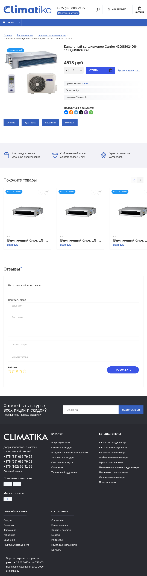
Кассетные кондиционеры (113, 447)
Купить (100, 70)
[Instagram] (8, 499)
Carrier (85, 83)
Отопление (57, 467)
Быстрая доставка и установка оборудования (22, 155)
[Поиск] (98, 9)
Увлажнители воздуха (62, 457)
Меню (8, 22)
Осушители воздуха (61, 447)
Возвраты (9, 525)
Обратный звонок (68, 13)
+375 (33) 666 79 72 (71, 8)
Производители (59, 525)
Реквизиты (57, 540)
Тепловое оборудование (64, 472)
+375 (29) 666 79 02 (18, 461)
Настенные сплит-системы (113, 472)
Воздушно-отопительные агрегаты (69, 452)
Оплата (11, 122)
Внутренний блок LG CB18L (28, 240)
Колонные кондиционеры (112, 452)
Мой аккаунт (117, 9)
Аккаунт (8, 520)
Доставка (30, 122)
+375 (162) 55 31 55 (18, 466)
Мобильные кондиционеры (113, 457)
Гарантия (50, 122)
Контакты (56, 549)
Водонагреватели (60, 442)
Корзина (139, 10)
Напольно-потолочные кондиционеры (119, 467)
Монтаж (69, 122)
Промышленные (107, 482)
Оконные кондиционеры (112, 477)
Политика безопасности (16, 545)
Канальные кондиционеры (113, 442)
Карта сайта (10, 530)
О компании (57, 520)
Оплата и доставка (61, 530)
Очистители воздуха (62, 462)
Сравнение (9, 540)
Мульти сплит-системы (111, 462)
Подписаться (131, 410)
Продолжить (123, 370)
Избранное (9, 535)
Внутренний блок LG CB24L (81, 240)
